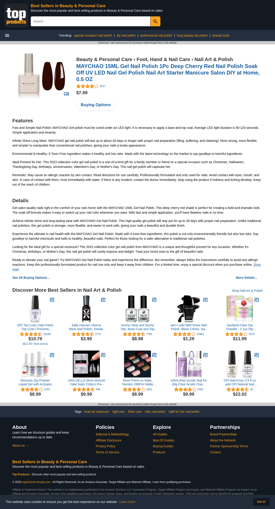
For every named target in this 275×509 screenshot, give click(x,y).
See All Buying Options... (31, 277)
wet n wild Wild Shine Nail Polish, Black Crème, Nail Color (189, 327)
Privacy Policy (105, 446)
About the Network (223, 440)
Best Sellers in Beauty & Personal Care (68, 6)
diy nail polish (126, 35)
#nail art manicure (96, 411)
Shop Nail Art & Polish (247, 290)
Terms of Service (107, 452)
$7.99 (81, 92)
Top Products (21, 474)
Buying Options (96, 105)
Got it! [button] (261, 501)
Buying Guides (163, 446)
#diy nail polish (155, 411)
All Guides (160, 434)
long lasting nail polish (192, 35)
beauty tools (220, 35)
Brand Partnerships (223, 434)
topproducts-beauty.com (36, 482)
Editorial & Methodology (112, 434)
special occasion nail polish (93, 35)
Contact (215, 452)
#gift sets (118, 411)
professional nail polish (156, 35)
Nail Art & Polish (213, 59)
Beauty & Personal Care (104, 59)
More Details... (246, 277)
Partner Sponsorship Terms (229, 446)
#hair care (135, 411)
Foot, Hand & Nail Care (163, 59)
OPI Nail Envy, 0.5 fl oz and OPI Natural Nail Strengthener (240, 382)
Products (159, 452)
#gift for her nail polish (184, 411)
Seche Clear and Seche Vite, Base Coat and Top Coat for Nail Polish (137, 327)
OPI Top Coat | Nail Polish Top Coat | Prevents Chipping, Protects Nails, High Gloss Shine (35, 327)
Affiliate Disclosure (109, 440)
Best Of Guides (163, 440)
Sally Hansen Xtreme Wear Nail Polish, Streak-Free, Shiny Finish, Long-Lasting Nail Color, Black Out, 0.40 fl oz (86, 327)
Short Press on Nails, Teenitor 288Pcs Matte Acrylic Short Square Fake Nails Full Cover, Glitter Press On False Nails (137, 382)
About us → (20, 445)
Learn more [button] (127, 502)
